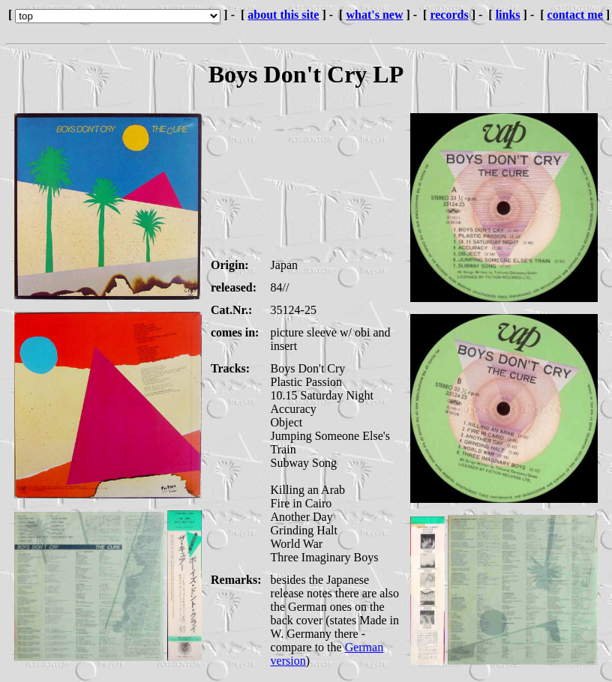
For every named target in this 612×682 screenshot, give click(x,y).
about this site (283, 14)
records (449, 14)
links (508, 14)
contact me (575, 14)
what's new (374, 14)
